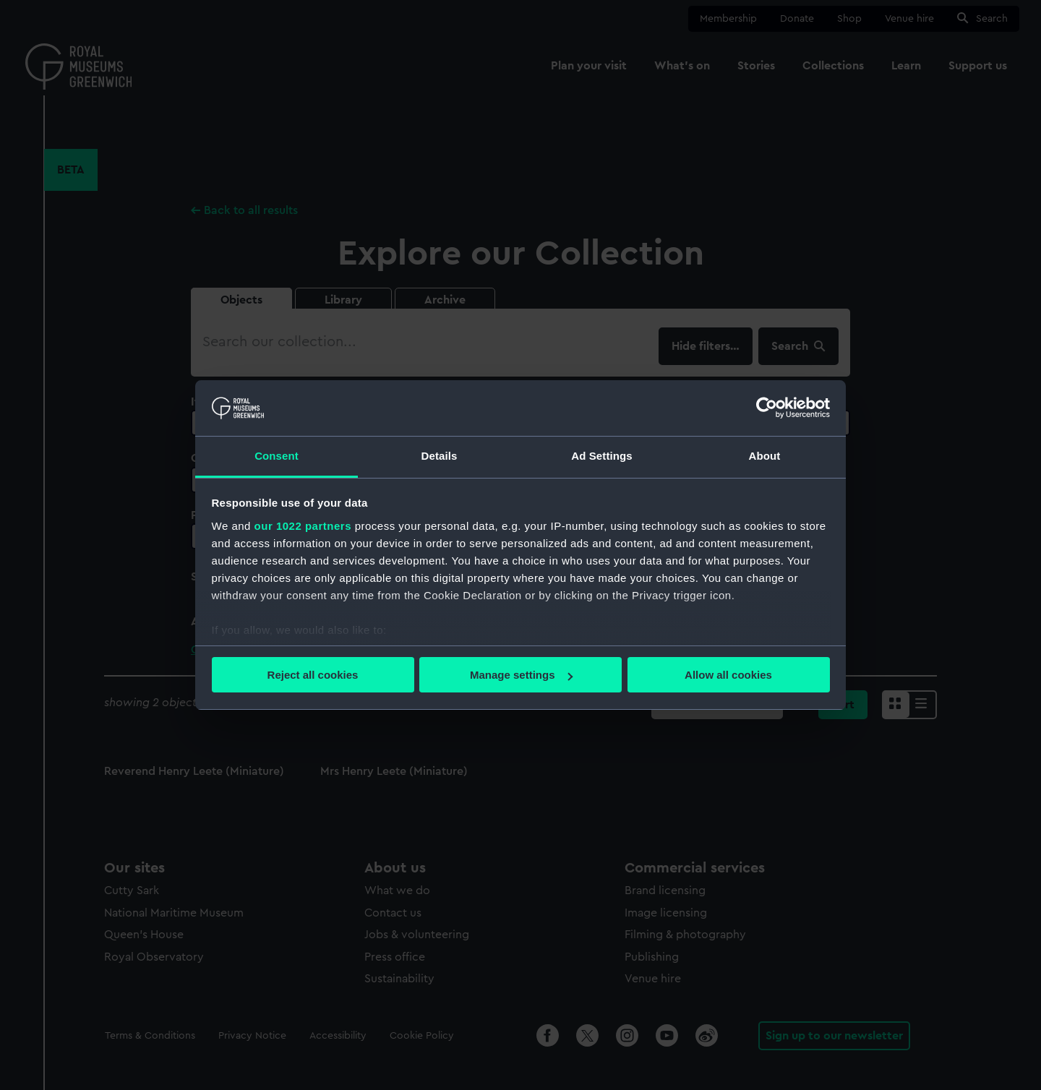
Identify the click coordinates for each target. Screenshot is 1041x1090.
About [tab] (765, 456)
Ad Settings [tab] (601, 456)
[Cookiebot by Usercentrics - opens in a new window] (766, 408)
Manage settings (521, 675)
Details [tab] (439, 456)
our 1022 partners (302, 526)
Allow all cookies (728, 675)
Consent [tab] (276, 456)
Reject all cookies (313, 675)
